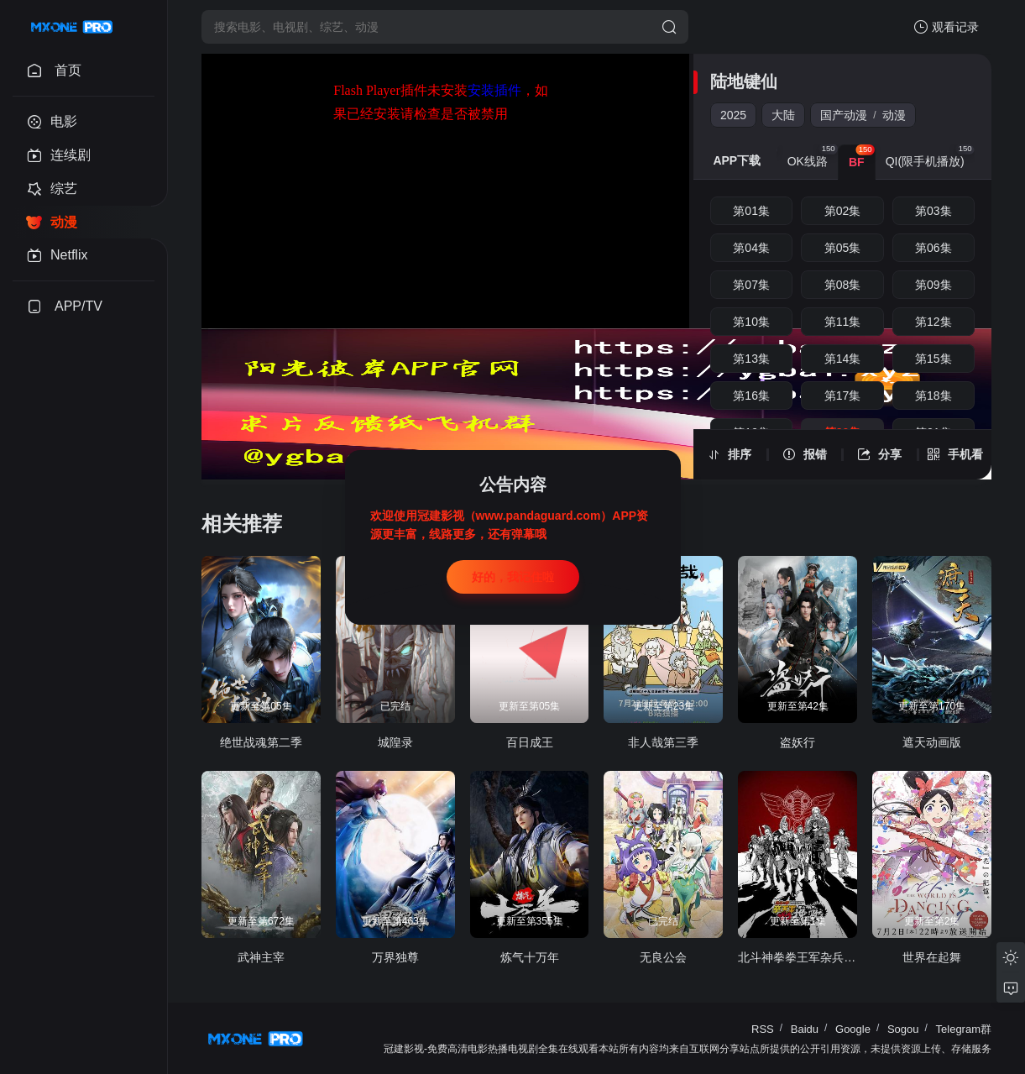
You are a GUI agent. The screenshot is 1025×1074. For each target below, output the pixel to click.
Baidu (804, 1029)
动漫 (894, 115)
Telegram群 (963, 1029)
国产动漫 (843, 115)
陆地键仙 (743, 81)
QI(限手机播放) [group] (930, 156)
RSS (762, 1029)
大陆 (783, 115)
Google (853, 1029)
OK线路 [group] (812, 156)
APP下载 (737, 160)
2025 (733, 115)
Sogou (903, 1029)
